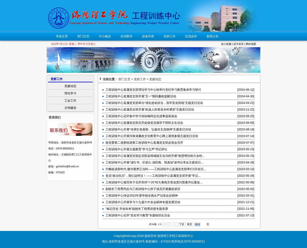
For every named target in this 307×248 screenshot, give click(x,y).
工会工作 (70, 100)
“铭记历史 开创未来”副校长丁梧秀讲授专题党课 (137, 208)
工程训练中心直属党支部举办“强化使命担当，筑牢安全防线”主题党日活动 (154, 103)
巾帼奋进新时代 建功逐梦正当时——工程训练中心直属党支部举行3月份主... (156, 169)
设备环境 (148, 36)
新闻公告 (213, 36)
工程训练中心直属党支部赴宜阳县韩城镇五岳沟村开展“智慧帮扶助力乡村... (155, 156)
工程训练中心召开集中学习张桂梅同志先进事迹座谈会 (141, 116)
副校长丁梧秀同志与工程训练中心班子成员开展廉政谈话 (143, 189)
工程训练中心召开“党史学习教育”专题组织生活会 (138, 215)
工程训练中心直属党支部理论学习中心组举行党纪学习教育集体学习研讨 (153, 89)
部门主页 (83, 36)
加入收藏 (226, 43)
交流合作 (191, 36)
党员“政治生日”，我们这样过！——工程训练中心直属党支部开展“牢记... (153, 175)
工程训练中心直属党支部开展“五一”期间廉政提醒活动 (141, 96)
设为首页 (238, 43)
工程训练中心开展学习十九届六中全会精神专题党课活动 (143, 202)
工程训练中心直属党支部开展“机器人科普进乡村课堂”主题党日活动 (150, 109)
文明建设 (70, 107)
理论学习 (70, 93)
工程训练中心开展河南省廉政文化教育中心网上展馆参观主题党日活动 (152, 136)
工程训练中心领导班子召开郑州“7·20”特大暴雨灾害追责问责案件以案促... (154, 182)
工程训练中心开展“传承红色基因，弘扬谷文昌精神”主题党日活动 (148, 129)
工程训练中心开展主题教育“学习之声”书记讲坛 (136, 149)
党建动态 (70, 86)
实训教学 (126, 36)
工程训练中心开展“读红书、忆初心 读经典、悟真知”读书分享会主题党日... (154, 162)
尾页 (189, 224)
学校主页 (62, 36)
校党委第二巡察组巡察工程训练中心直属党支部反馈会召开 (144, 142)
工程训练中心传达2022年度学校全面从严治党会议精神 (142, 195)
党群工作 (169, 36)
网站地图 (251, 43)
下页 (181, 224)
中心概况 (105, 36)
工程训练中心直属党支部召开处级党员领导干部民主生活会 (144, 122)
